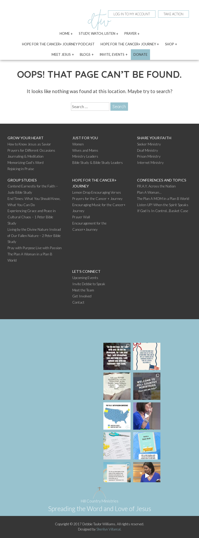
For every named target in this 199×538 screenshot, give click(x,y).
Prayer (130, 33)
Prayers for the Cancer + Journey (97, 199)
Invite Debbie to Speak (88, 284)
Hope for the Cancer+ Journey (128, 44)
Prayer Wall (81, 217)
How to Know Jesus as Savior (29, 144)
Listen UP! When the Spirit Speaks (162, 205)
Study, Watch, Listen (97, 33)
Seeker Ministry (149, 144)
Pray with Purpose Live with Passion (35, 248)
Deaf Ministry (147, 150)
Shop (169, 44)
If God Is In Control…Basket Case (162, 211)
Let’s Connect (86, 271)
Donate (140, 54)
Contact (78, 302)
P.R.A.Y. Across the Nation (156, 186)
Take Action (173, 14)
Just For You (85, 138)
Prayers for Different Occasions (31, 150)
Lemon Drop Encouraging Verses (96, 192)
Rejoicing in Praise (21, 169)
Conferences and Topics (161, 180)
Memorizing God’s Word (26, 162)
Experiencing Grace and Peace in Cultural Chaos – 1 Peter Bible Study (32, 217)
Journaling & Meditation (26, 156)
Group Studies (22, 180)
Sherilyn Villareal (108, 529)
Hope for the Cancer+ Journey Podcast (58, 44)
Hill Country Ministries (99, 501)
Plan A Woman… (149, 192)
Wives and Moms (85, 150)
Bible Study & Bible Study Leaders (97, 162)
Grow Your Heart (26, 138)
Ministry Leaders (85, 156)
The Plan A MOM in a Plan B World (163, 199)
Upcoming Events (85, 278)
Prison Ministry (149, 156)
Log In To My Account (131, 14)
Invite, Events (112, 54)
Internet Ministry (150, 162)
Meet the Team (83, 290)
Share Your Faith (154, 138)
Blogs (85, 54)
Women (78, 144)
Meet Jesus (61, 54)
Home (65, 33)
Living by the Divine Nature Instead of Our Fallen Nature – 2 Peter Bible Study (34, 235)
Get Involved (81, 296)
